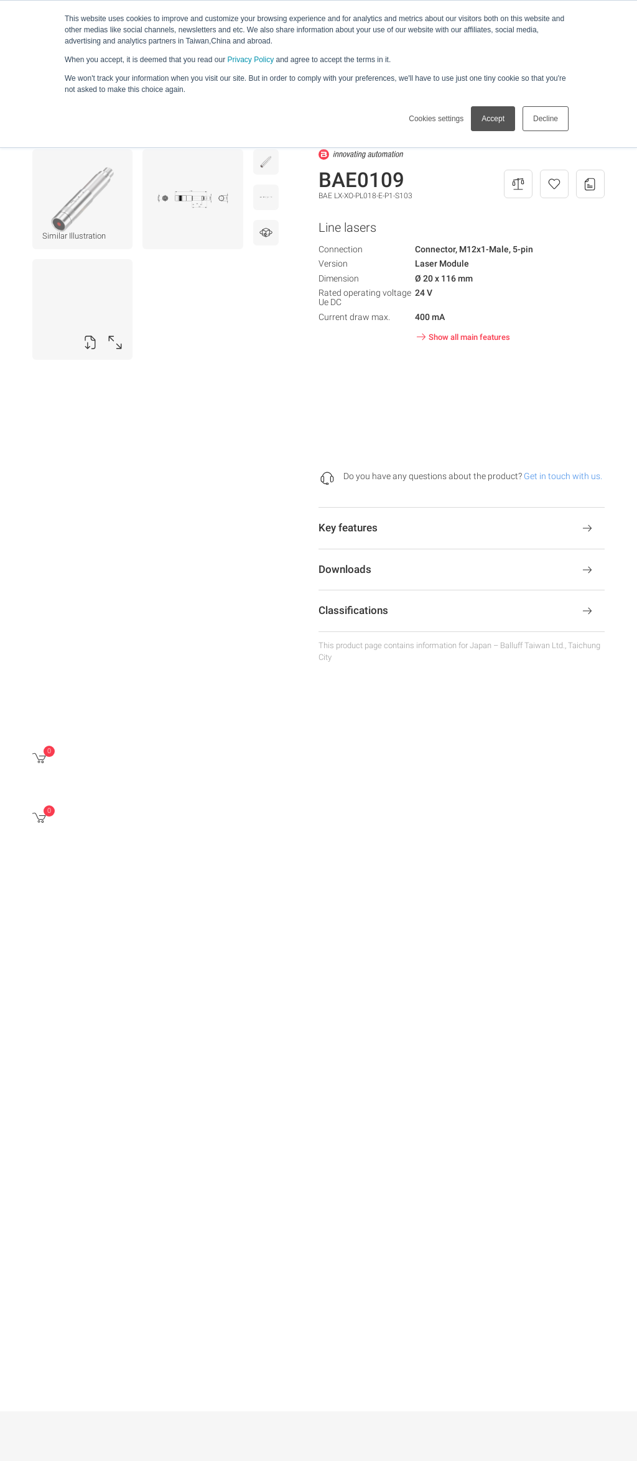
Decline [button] (545, 118)
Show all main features (462, 336)
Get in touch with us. (563, 476)
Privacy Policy (250, 59)
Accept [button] (492, 118)
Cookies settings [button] (436, 118)
